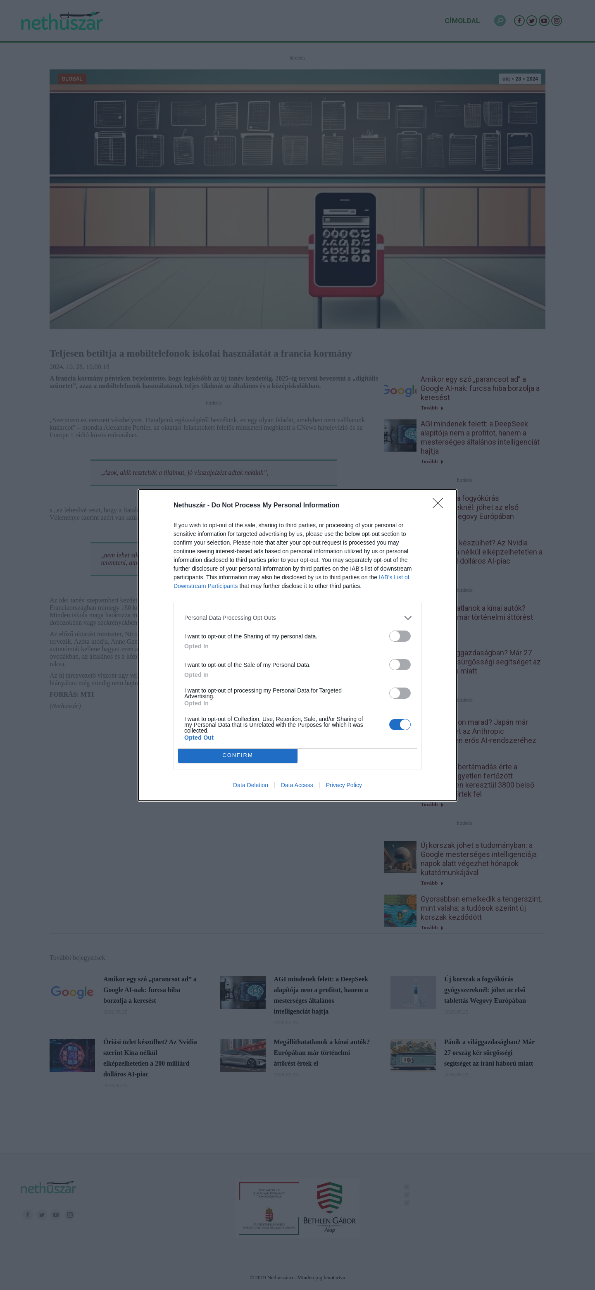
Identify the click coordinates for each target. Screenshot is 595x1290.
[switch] (400, 636)
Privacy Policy (344, 785)
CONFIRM (237, 755)
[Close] (440, 506)
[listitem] (297, 618)
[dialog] (297, 645)
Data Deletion (250, 785)
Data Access (297, 785)
